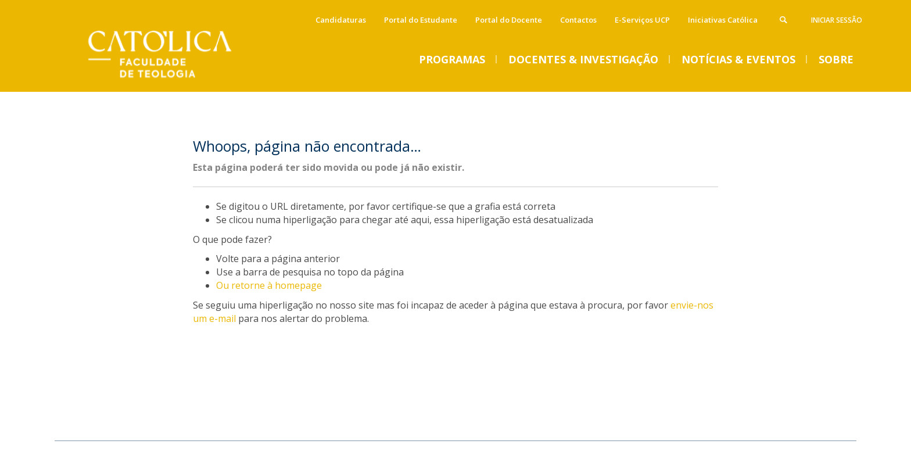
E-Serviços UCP (642, 20)
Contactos (578, 20)
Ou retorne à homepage (269, 285)
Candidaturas (340, 20)
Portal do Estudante (420, 20)
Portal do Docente (508, 20)
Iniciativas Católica (723, 20)
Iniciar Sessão (836, 20)
